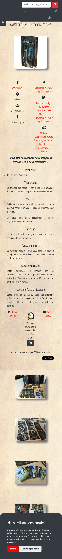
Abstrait (44, 133)
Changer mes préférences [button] (30, 549)
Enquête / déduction (44, 140)
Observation (44, 148)
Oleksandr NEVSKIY (44, 88)
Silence (44, 151)
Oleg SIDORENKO (44, 91)
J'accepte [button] (13, 549)
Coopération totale (44, 137)
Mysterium (17, 88)
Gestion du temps (44, 144)
